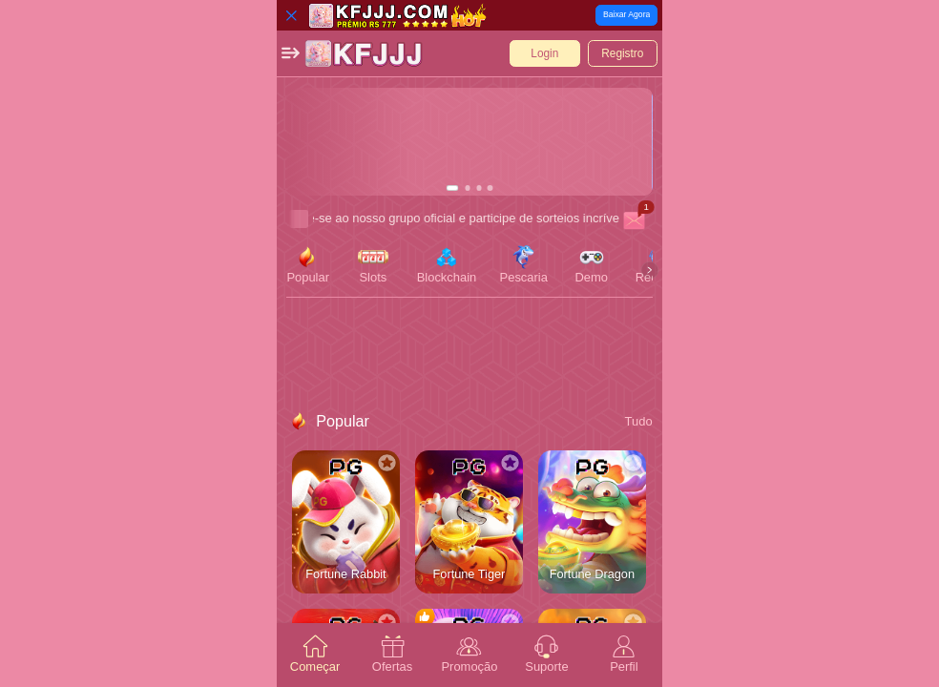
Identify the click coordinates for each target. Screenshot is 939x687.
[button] (290, 53)
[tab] (315, 655)
